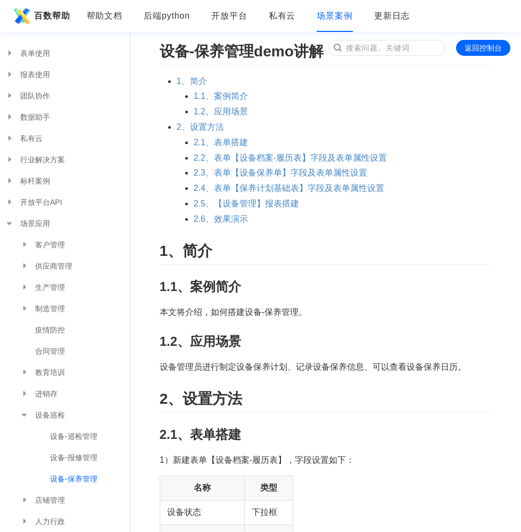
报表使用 (27, 74)
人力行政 (42, 521)
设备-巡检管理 (73, 436)
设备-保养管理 (73, 479)
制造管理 (42, 308)
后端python (167, 15)
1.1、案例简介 (221, 96)
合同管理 (50, 351)
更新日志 (392, 15)
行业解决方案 (35, 159)
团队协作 (27, 95)
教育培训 (42, 372)
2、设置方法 (200, 126)
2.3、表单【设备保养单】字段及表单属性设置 (280, 172)
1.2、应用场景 (221, 111)
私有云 (282, 15)
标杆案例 (27, 181)
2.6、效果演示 (221, 218)
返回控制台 (483, 48)
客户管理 (42, 244)
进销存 (38, 393)
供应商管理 (46, 266)
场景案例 (335, 15)
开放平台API (33, 202)
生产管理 (42, 287)
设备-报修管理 (73, 457)
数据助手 (27, 117)
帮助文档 (105, 15)
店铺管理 (42, 500)
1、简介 (192, 81)
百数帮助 (40, 16)
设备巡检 (42, 415)
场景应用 (27, 223)
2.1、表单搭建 (221, 142)
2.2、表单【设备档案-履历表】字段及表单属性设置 (290, 157)
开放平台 (229, 15)
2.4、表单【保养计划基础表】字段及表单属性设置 (289, 188)
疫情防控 (50, 330)
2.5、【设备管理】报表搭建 (246, 203)
